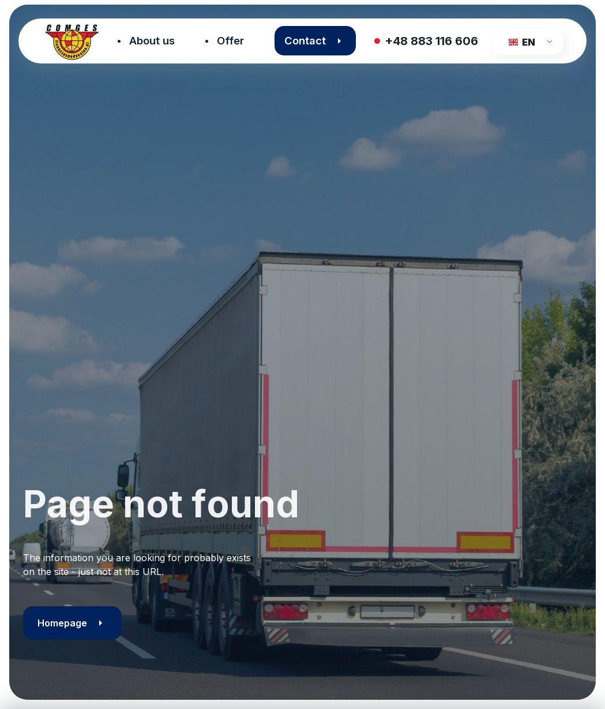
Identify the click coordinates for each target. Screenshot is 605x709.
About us (152, 40)
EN (521, 42)
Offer (231, 40)
